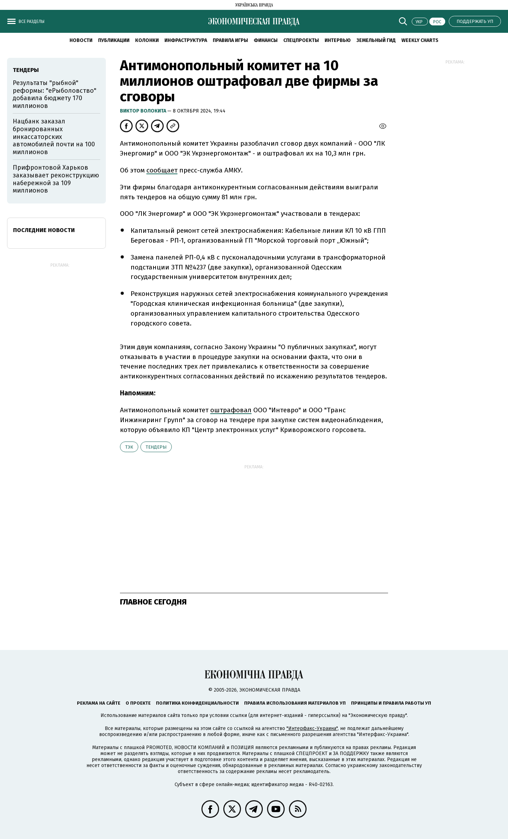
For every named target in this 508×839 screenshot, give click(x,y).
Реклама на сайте (98, 703)
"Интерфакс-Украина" (312, 728)
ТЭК (129, 447)
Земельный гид (376, 40)
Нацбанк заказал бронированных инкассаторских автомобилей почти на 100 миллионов (54, 136)
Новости (80, 40)
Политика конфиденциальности (197, 703)
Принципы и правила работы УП (391, 703)
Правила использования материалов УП (295, 703)
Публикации (113, 40)
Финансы (266, 40)
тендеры (156, 447)
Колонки (147, 40)
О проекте (138, 703)
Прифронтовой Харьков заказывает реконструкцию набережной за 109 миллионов (56, 179)
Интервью (338, 40)
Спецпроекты (301, 40)
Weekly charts (420, 40)
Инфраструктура (185, 40)
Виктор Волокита (143, 111)
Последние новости (44, 230)
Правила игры (230, 40)
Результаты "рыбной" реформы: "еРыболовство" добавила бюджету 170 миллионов (54, 94)
